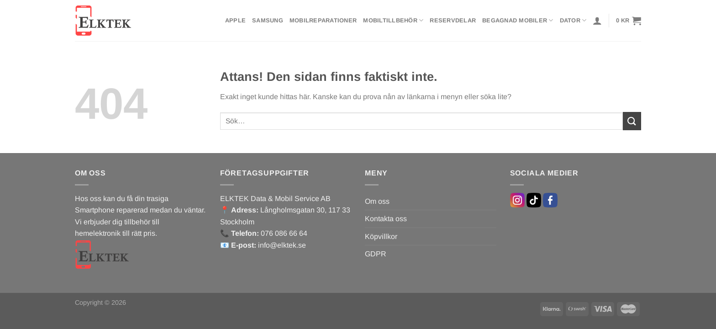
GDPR (375, 254)
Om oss (377, 201)
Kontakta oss (386, 219)
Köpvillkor (381, 236)
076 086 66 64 (284, 233)
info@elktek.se (282, 245)
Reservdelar (453, 20)
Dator (573, 20)
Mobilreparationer (323, 20)
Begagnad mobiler (517, 20)
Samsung (267, 20)
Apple (235, 20)
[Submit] (632, 121)
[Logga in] (597, 21)
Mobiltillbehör (393, 20)
